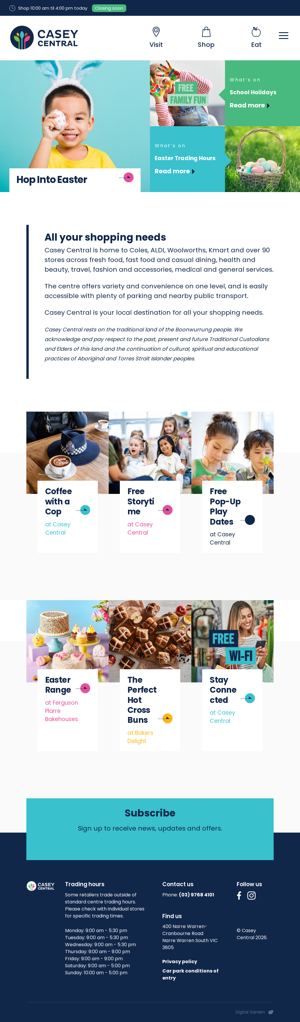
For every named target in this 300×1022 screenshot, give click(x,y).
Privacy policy (179, 961)
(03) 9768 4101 (196, 894)
